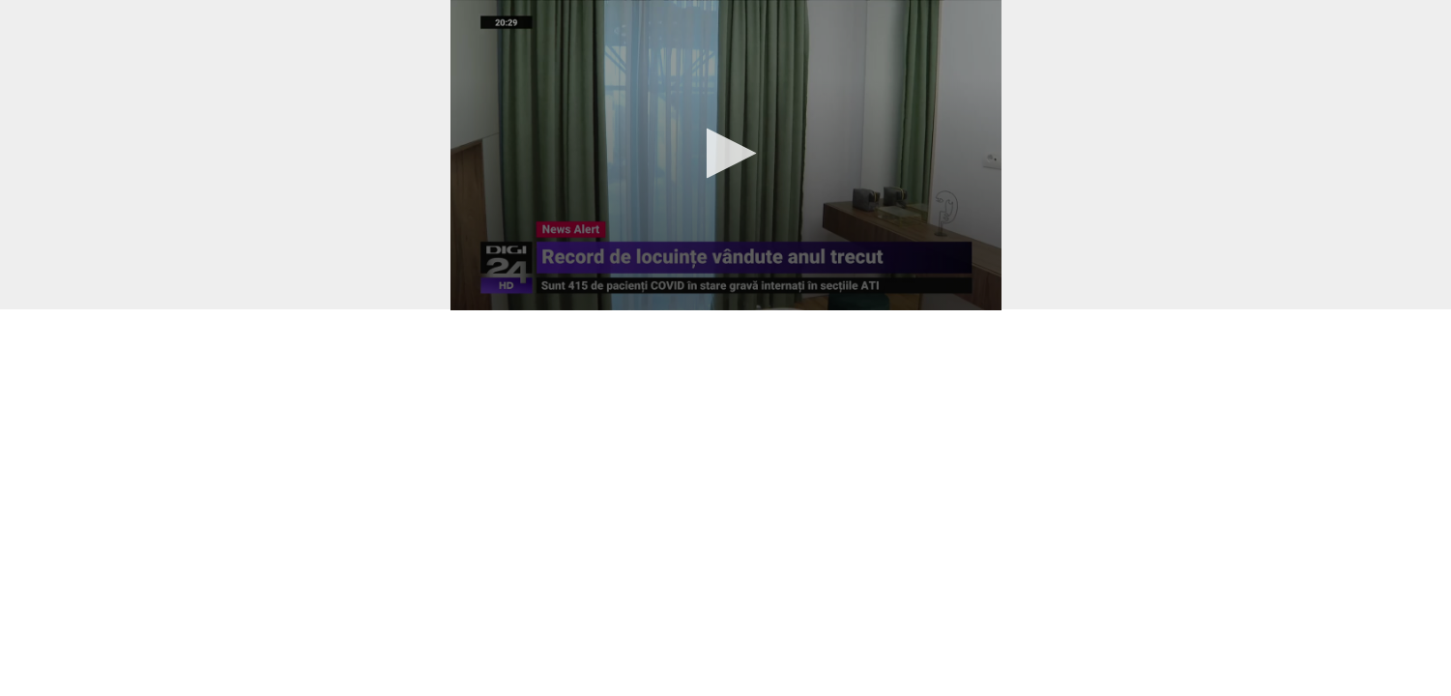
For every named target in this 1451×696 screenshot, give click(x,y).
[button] (725, 153)
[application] (725, 155)
